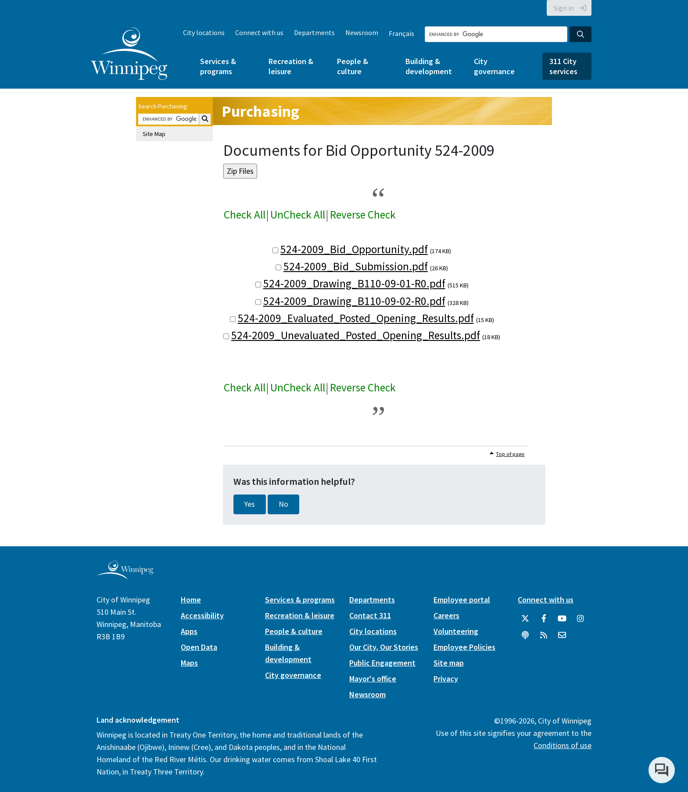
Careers (446, 615)
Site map (449, 663)
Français (401, 33)
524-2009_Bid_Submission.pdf (355, 266)
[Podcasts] (525, 635)
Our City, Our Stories (383, 647)
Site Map (154, 134)
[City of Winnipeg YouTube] (562, 618)
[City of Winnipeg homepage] (125, 576)
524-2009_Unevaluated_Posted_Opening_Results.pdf (355, 335)
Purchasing (260, 111)
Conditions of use (562, 745)
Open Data (199, 647)
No (283, 504)
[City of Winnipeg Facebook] (543, 618)
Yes (249, 504)
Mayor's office (372, 679)
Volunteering (456, 631)
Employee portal (462, 600)
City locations (204, 32)
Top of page (510, 454)
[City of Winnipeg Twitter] (525, 618)
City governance (494, 66)
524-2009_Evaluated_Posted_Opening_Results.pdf (356, 318)
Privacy (446, 679)
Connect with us (259, 32)
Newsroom (361, 32)
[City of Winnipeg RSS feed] (543, 635)
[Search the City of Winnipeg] (496, 34)
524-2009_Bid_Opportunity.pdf (354, 249)
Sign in (564, 8)
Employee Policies (464, 647)
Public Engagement (382, 663)
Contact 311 (370, 615)
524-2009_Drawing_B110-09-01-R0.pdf (354, 283)
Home (191, 600)
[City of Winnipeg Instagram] (580, 618)
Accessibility (202, 615)
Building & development (428, 66)
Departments (314, 32)
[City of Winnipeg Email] (562, 635)
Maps (189, 663)
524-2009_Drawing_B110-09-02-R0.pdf (354, 301)
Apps (189, 631)
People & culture (352, 66)
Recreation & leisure (291, 66)
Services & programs (218, 66)
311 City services (563, 66)
